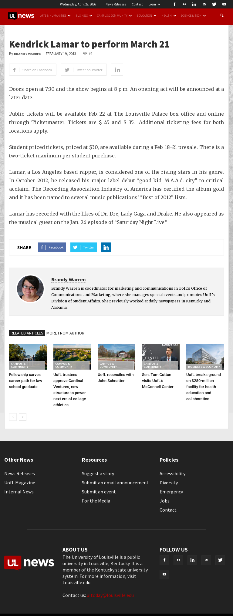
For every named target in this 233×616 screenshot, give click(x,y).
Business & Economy (204, 367)
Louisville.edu (76, 582)
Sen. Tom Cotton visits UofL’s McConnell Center (158, 380)
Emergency (171, 492)
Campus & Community (114, 16)
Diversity (169, 482)
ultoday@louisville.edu (110, 595)
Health (168, 16)
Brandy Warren (28, 54)
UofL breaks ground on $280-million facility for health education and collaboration (203, 386)
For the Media (96, 501)
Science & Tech (193, 16)
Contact (137, 4)
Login (154, 4)
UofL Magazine (19, 482)
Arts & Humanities (55, 16)
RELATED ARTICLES (27, 333)
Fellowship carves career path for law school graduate (25, 380)
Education (147, 16)
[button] (221, 15)
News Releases (116, 4)
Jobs (165, 501)
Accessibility (172, 473)
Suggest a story (98, 473)
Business (84, 16)
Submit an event (99, 492)
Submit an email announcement (115, 482)
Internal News (19, 492)
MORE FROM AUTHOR (65, 333)
